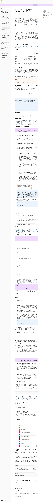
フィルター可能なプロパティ (26, 74)
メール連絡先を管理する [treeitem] (4, 37)
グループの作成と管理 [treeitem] (4, 23)
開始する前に (44, 11)
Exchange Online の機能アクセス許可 (29, 121)
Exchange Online (19, 7)
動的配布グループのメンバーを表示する (47, 14)
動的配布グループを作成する (46, 12)
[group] (26, 393)
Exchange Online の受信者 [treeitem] (4, 16)
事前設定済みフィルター (23, 69)
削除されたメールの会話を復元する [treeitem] (5, 42)
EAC (17, 138)
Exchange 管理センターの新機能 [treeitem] (4, 12)
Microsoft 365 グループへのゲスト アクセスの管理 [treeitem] (6, 36)
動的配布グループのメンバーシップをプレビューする (47, 15)
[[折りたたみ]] (10, 7)
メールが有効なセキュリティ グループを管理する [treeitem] (6, 34)
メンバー (19, 253)
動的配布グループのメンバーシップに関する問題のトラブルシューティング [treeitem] (6, 30)
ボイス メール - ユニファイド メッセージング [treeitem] (5, 54)
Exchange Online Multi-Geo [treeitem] (4, 58)
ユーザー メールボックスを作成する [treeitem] (6, 18)
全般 (18, 252)
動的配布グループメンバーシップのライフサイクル (47, 10)
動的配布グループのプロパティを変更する (47, 13)
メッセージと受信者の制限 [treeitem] (5, 17)
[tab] (16, 133)
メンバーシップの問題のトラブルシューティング (47, 17)
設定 (18, 255)
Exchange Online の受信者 (24, 7)
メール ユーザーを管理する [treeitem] (5, 38)
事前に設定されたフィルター (26, 46)
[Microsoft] (1, 0)
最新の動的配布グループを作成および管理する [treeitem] (6, 27)
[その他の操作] (37, 7)
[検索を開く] (49, 1)
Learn (15, 7)
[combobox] (5, 8)
